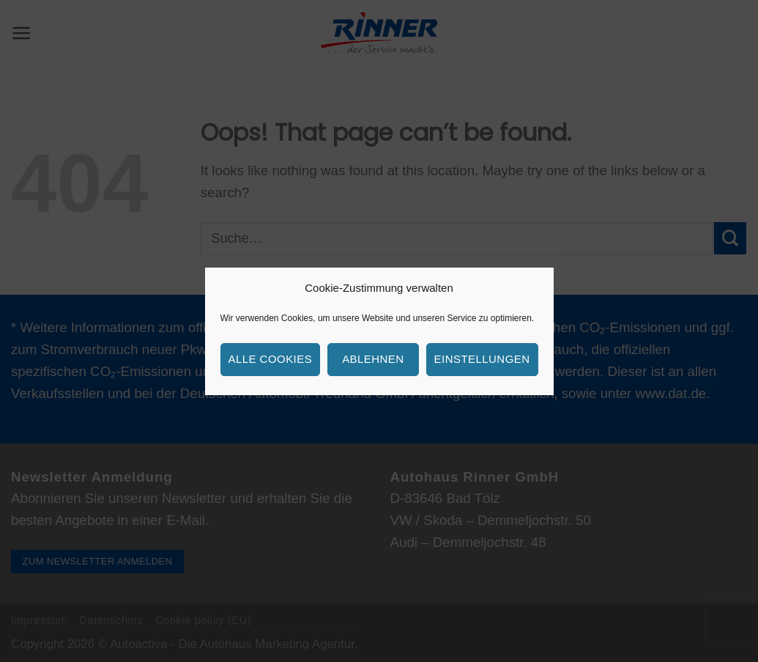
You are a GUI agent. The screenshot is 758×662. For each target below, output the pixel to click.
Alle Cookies (270, 359)
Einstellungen (482, 359)
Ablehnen (373, 359)
